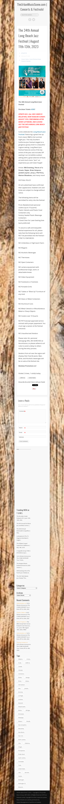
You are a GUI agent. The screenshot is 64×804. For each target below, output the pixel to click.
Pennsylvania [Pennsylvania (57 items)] (21, 750)
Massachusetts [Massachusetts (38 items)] (21, 706)
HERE (33, 109)
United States (32, 378)
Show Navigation (43, 16)
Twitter (33, 19)
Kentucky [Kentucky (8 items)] (20, 692)
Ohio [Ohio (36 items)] (19, 743)
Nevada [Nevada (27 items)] (28, 721)
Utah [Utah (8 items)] (19, 772)
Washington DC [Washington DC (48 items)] (22, 783)
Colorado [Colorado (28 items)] (20, 670)
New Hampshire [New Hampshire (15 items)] (22, 725)
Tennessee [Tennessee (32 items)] (21, 761)
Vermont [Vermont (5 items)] (27, 772)
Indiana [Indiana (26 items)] (27, 681)
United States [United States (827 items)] (21, 769)
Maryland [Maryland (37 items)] (20, 703)
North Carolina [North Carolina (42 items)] (22, 739)
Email (22, 432)
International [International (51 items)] (21, 685)
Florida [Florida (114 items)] (20, 677)
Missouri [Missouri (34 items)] (20, 721)
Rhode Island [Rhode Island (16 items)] (21, 754)
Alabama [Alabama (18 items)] (20, 659)
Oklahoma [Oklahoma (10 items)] (27, 743)
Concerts (23, 61)
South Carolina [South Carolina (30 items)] (22, 758)
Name (22, 427)
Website (21, 437)
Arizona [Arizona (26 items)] (28, 659)
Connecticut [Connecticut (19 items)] (21, 674)
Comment (22, 411)
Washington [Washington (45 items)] (21, 780)
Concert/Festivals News (35, 59)
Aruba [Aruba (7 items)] (19, 663)
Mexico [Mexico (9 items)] (20, 710)
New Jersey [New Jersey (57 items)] (21, 728)
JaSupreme (24, 53)
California (22, 378)
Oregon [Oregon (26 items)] (20, 747)
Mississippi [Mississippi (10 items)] (20, 717)
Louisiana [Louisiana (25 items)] (20, 699)
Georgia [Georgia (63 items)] (28, 677)
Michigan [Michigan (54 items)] (28, 710)
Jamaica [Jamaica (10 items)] (26, 688)
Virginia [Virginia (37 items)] (20, 776)
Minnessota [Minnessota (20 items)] (21, 714)
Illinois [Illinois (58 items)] (19, 681)
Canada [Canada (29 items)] (20, 666)
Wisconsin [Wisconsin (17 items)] (20, 787)
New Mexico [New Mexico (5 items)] (21, 732)
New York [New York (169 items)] (20, 736)
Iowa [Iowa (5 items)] (19, 688)
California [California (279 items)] (27, 663)
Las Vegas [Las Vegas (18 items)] (20, 696)
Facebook (29, 19)
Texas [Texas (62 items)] (19, 765)
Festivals (28, 61)
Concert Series (25, 59)
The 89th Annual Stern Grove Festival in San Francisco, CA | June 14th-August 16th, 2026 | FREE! (23, 626)
